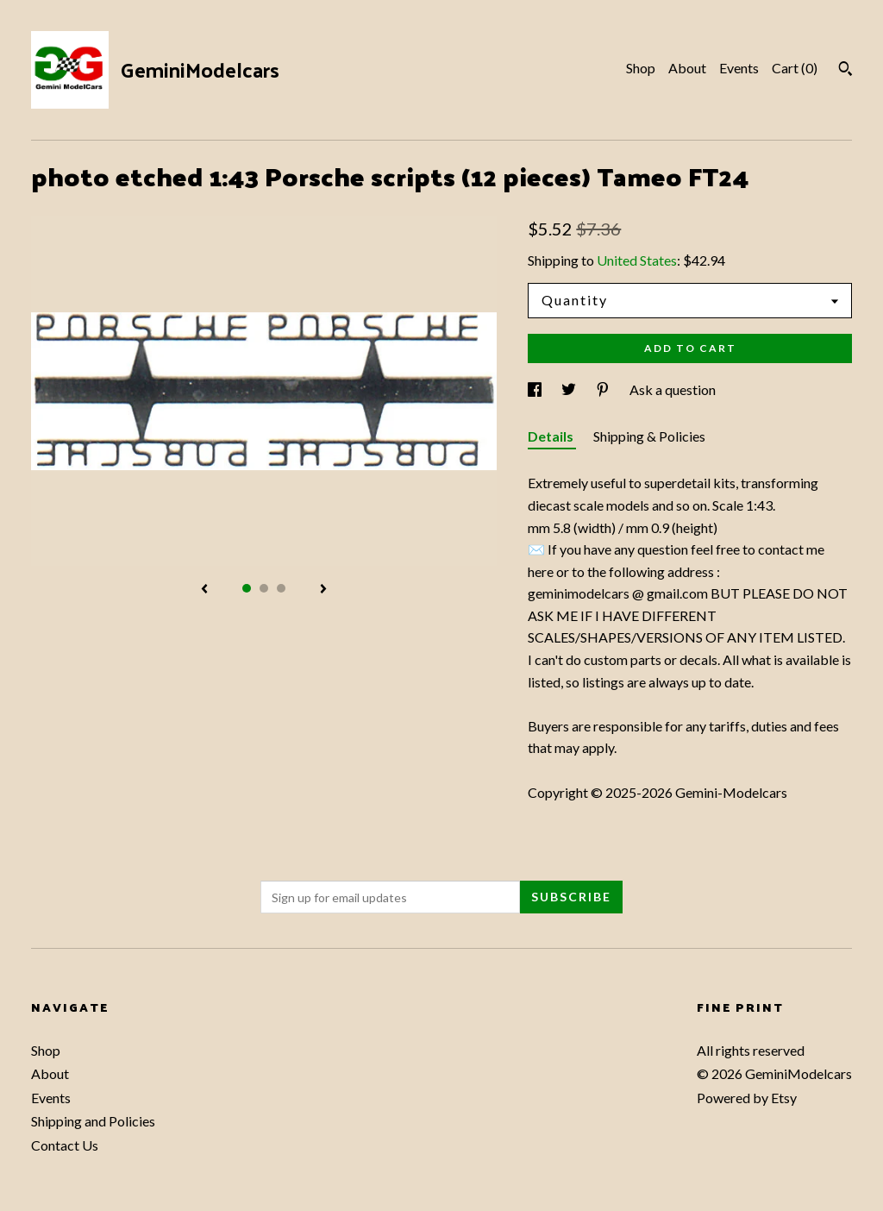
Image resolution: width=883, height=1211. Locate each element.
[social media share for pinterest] (604, 389)
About (687, 68)
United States (637, 260)
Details (552, 436)
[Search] (845, 70)
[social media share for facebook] (536, 389)
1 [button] (246, 588)
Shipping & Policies (649, 436)
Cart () (794, 68)
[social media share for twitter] (570, 389)
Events (739, 68)
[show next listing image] (323, 590)
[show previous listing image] (204, 590)
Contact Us (64, 1145)
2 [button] (264, 588)
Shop (640, 68)
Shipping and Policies (93, 1121)
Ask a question (672, 389)
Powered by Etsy (747, 1097)
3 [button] (281, 588)
